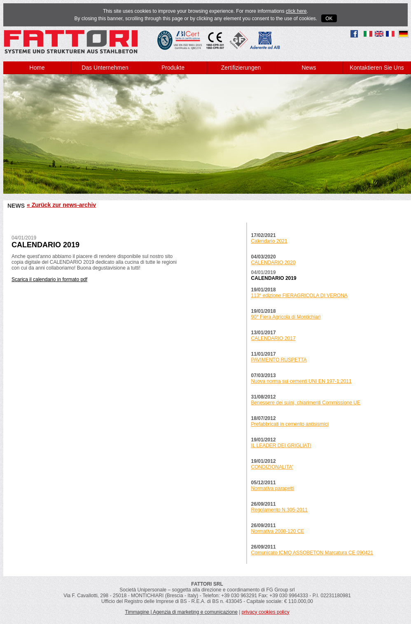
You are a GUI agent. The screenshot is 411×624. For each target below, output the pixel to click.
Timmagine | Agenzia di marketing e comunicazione (181, 612)
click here (296, 11)
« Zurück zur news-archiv (61, 205)
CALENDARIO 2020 (273, 262)
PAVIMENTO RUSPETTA (279, 360)
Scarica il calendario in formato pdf (49, 279)
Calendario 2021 (269, 241)
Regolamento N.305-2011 (279, 510)
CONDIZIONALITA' (272, 467)
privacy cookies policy (266, 612)
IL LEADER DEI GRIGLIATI (281, 445)
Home (36, 67)
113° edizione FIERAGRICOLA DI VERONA (299, 295)
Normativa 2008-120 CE (277, 531)
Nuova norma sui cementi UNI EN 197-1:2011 (301, 381)
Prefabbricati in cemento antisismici (290, 424)
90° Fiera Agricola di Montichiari (286, 317)
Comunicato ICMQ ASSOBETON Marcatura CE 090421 (312, 553)
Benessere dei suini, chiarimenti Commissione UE (305, 403)
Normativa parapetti (272, 488)
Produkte (172, 67)
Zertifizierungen (241, 67)
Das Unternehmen (105, 67)
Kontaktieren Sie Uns (377, 67)
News (308, 67)
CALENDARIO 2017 (273, 338)
